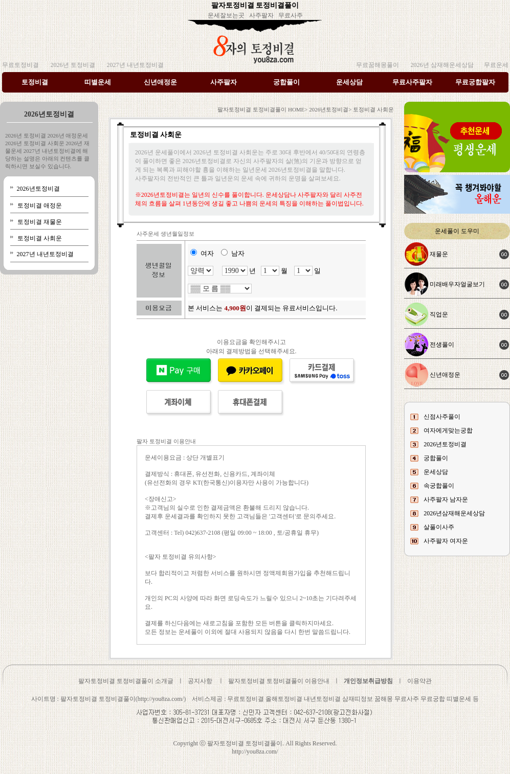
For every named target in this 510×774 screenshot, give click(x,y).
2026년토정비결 (37, 188)
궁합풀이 (286, 82)
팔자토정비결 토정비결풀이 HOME (260, 109)
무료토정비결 (20, 65)
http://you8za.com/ (255, 751)
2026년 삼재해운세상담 (441, 65)
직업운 (439, 314)
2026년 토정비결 (72, 65)
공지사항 (200, 681)
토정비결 (34, 82)
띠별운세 (97, 82)
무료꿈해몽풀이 (377, 65)
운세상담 (349, 82)
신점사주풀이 (442, 416)
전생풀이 (442, 344)
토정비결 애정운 (39, 205)
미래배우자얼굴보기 (457, 284)
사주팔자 (261, 15)
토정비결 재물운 (39, 221)
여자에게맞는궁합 (448, 430)
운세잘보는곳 (226, 15)
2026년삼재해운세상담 (454, 513)
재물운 (439, 254)
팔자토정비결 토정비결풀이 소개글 (125, 681)
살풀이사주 (439, 527)
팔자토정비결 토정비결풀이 (255, 5)
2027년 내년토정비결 (134, 65)
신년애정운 (160, 82)
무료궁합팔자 (475, 82)
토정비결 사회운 (39, 238)
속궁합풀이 (439, 485)
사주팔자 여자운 (446, 540)
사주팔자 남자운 (446, 499)
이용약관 (419, 681)
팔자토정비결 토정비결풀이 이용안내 (278, 681)
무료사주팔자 (412, 82)
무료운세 (496, 65)
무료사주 (290, 15)
